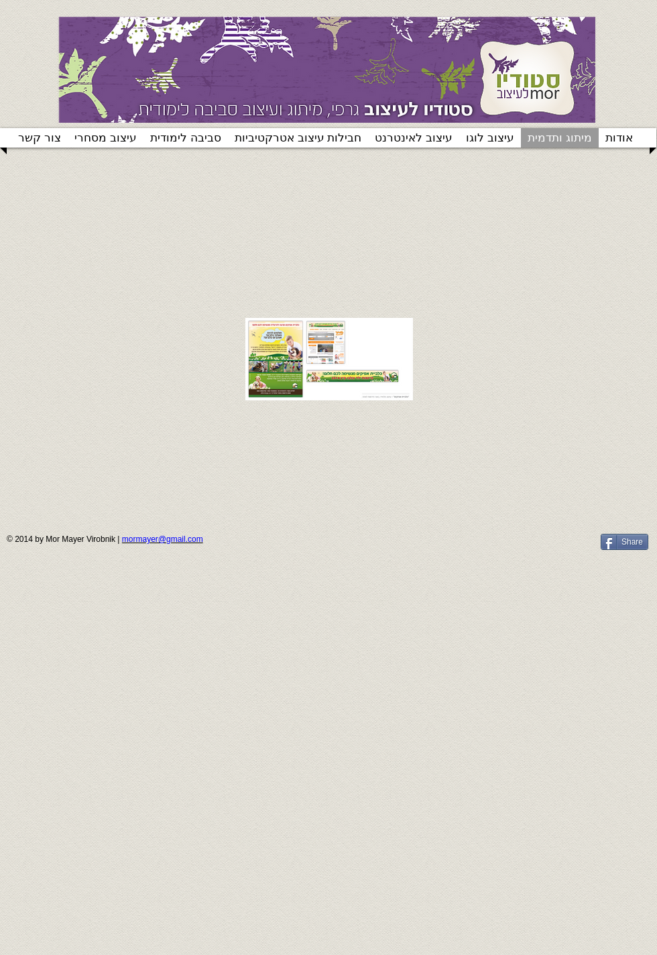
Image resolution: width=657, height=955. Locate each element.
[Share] (624, 542)
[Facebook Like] (511, 547)
